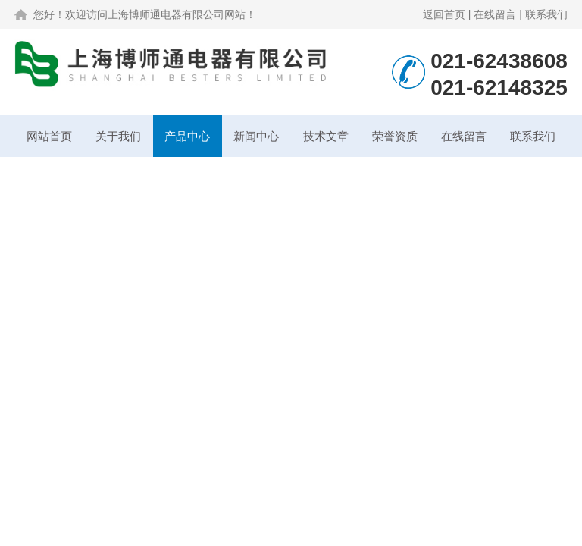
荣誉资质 (395, 136)
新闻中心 (256, 136)
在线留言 (495, 14)
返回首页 (444, 14)
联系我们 (546, 14)
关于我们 (118, 136)
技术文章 (326, 136)
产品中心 (187, 136)
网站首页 (49, 136)
